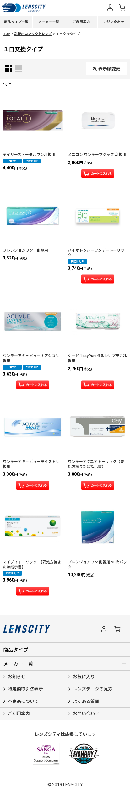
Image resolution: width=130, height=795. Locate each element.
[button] (94, 6)
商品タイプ (15, 650)
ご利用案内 (81, 21)
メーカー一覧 (48, 21)
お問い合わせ (113, 21)
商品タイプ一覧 (16, 21)
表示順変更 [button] (106, 68)
